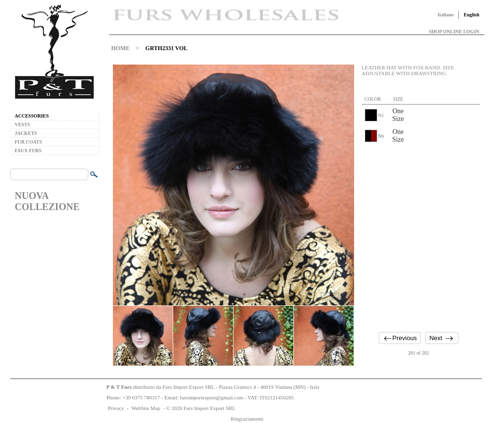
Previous (404, 338)
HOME (120, 48)
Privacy (116, 408)
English (471, 14)
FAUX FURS (28, 150)
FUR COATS (28, 142)
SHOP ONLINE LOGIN (454, 31)
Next (435, 338)
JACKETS (26, 133)
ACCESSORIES (32, 116)
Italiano (445, 14)
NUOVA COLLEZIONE (47, 201)
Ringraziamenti (247, 419)
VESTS (22, 124)
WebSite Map (145, 408)
